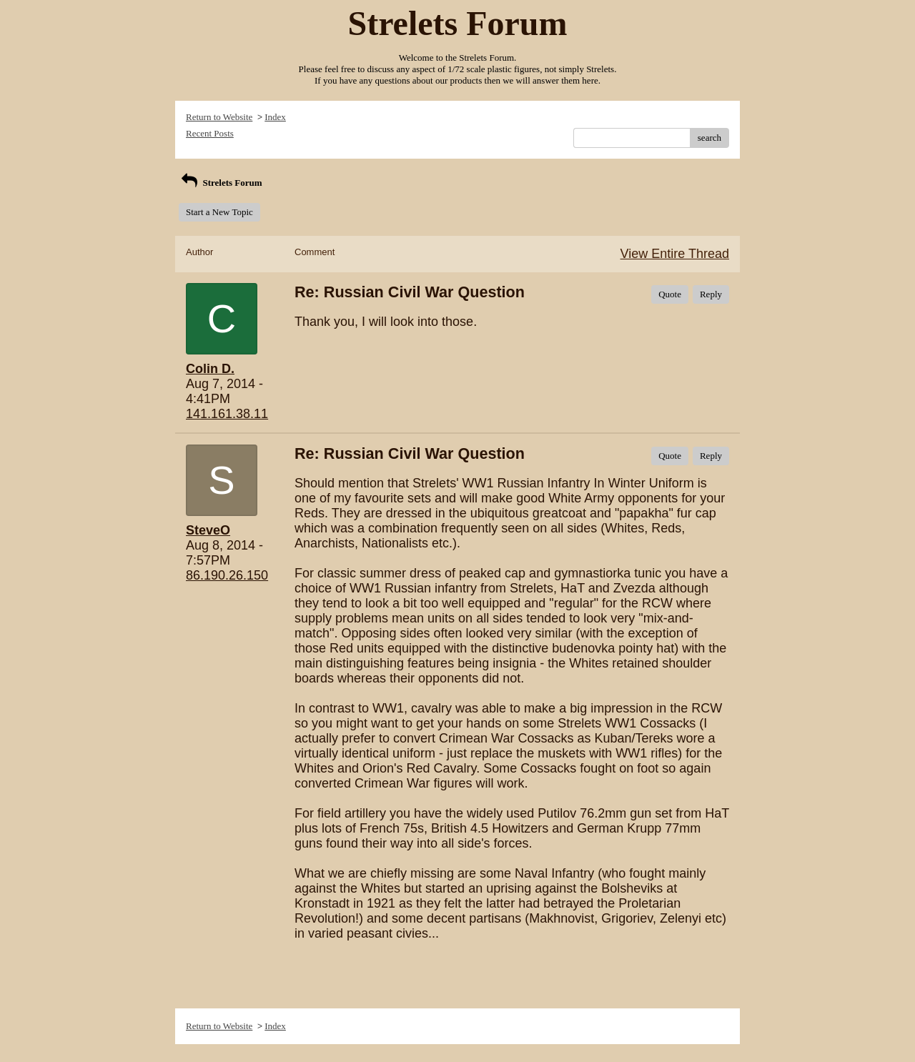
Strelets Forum (220, 182)
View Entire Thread (674, 254)
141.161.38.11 (227, 414)
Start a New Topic (219, 212)
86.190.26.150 (227, 575)
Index (275, 116)
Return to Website (219, 116)
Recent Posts (210, 133)
